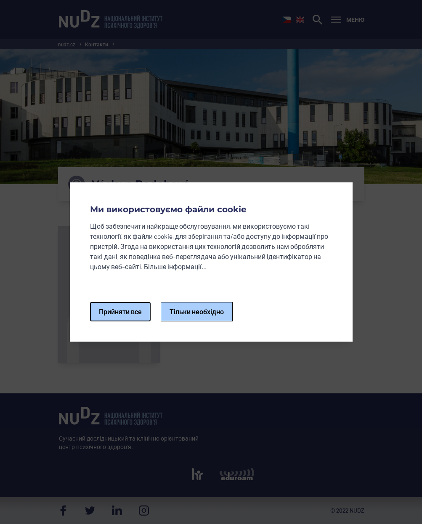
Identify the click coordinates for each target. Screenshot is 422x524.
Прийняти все (120, 311)
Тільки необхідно (197, 311)
